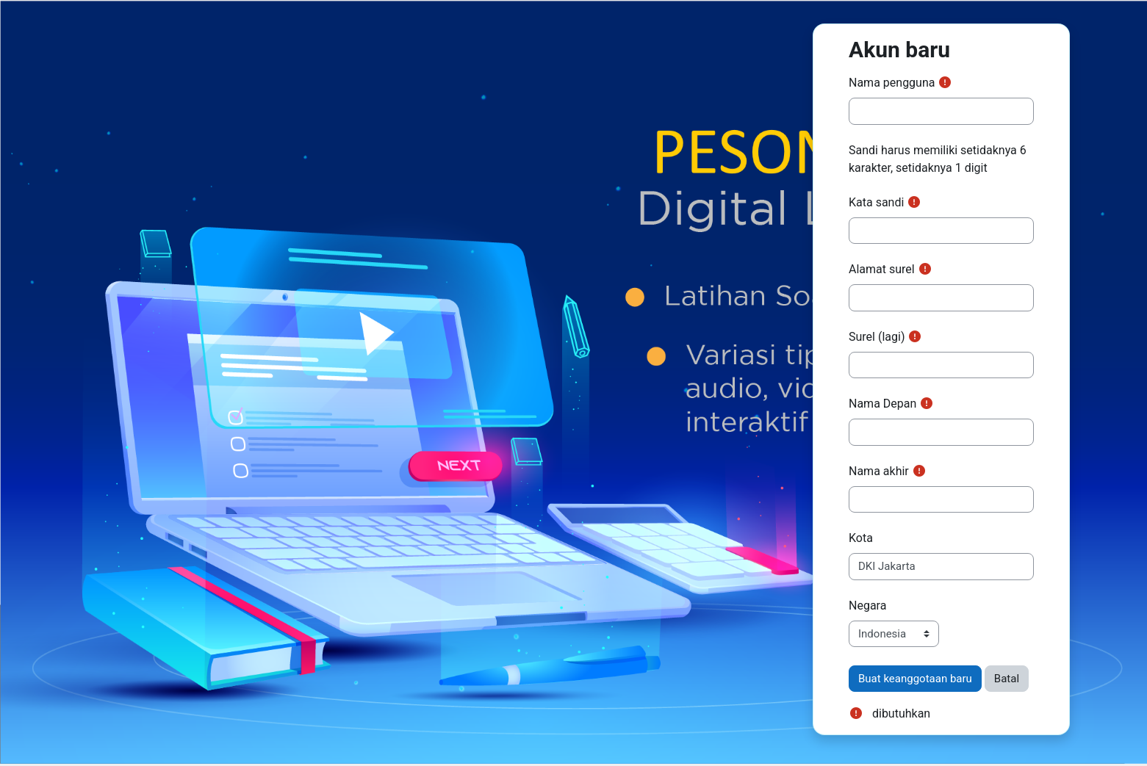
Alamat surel (882, 269)
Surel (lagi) (877, 337)
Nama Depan (882, 404)
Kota (861, 538)
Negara (867, 606)
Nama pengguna (892, 83)
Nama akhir (879, 471)
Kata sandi (876, 202)
